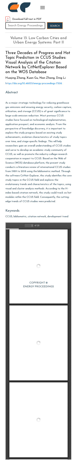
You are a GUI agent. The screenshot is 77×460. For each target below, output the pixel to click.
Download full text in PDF (23, 19)
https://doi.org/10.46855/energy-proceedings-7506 (33, 83)
